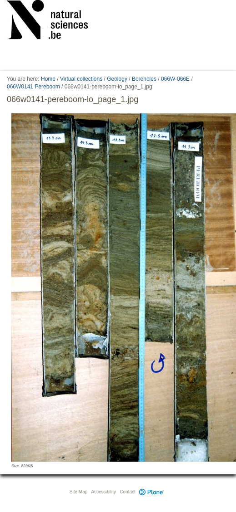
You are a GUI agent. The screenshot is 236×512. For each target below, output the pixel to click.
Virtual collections (81, 79)
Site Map (78, 491)
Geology (117, 79)
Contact (127, 491)
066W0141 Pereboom (33, 86)
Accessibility (103, 491)
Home (48, 79)
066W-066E (175, 79)
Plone (152, 491)
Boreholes (144, 79)
